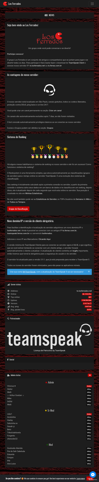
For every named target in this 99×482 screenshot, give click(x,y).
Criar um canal (55, 110)
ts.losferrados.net (37, 66)
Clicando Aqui (44, 239)
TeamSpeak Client (76, 63)
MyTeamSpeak (29, 272)
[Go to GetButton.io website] (93, 479)
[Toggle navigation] (92, 3)
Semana (79, 199)
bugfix (75, 251)
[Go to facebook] (93, 474)
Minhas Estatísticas (33, 193)
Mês (88, 199)
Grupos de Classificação (18, 208)
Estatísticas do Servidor (46, 199)
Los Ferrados (12, 4)
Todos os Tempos (17, 202)
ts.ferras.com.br (55, 66)
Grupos (50, 128)
